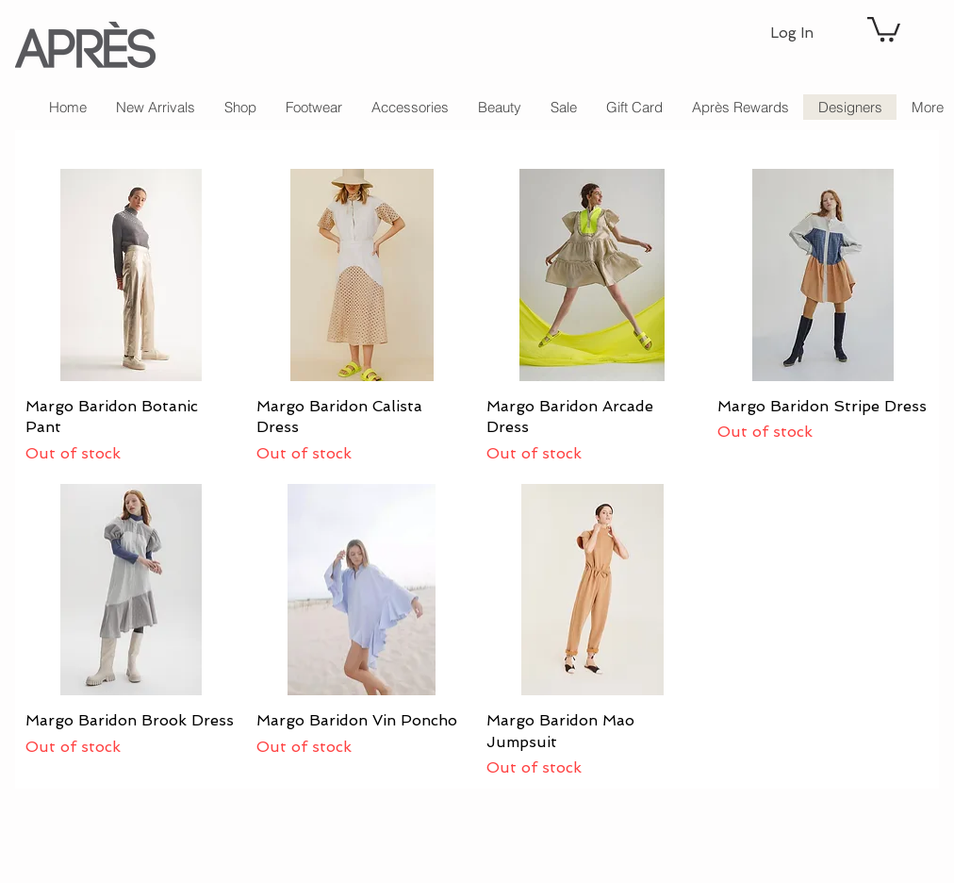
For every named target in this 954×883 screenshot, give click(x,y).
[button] (883, 28)
